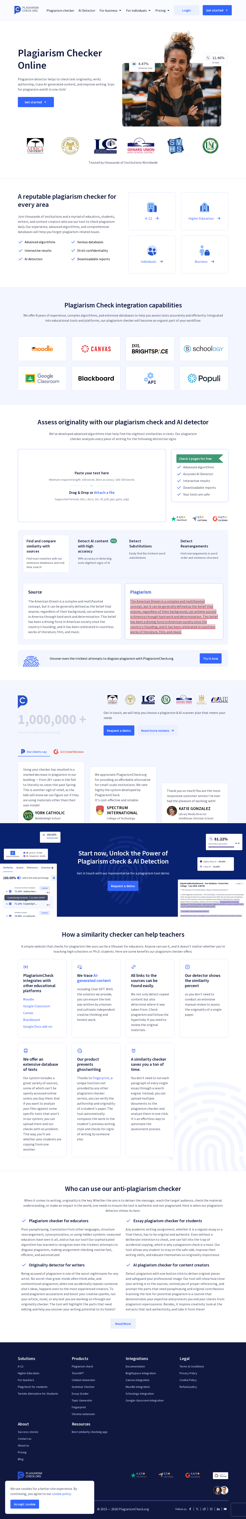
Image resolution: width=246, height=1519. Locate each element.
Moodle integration (138, 1387)
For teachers (26, 1380)
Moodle (28, 999)
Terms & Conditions (192, 1366)
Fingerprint (101, 1078)
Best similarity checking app (89, 1432)
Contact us (24, 1439)
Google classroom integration (145, 1400)
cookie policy (61, 1494)
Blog (21, 1459)
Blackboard (31, 1019)
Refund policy (188, 1387)
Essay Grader (80, 1393)
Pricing (22, 1452)
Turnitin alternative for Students (38, 1393)
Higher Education (28, 1373)
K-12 (20, 1366)
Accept (24, 1504)
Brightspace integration (141, 1373)
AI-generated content (94, 978)
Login (186, 10)
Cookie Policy (188, 1380)
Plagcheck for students (33, 1387)
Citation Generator (83, 1380)
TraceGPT (78, 1373)
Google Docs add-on (37, 1026)
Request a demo (119, 730)
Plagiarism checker (60, 10)
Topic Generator (82, 1400)
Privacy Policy (188, 1373)
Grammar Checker (83, 1387)
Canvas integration (137, 1380)
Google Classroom (36, 1006)
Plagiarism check (82, 1366)
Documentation (135, 1366)
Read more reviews (157, 730)
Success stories (28, 1432)
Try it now (210, 658)
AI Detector (87, 10)
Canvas (28, 1013)
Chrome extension (83, 1414)
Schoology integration (140, 1393)
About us (23, 1445)
